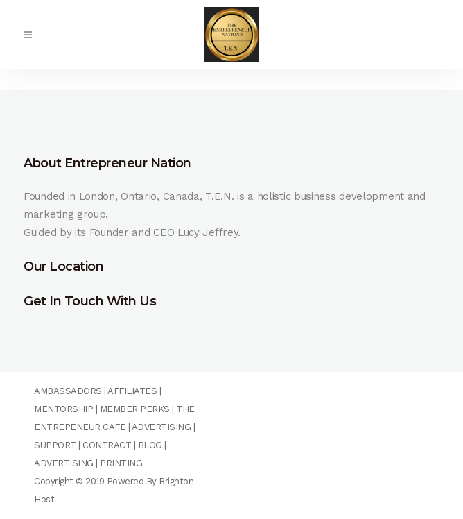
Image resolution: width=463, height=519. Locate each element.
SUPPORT (55, 445)
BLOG (150, 445)
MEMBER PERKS (135, 409)
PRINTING (121, 463)
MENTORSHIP (63, 409)
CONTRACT (106, 445)
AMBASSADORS (68, 391)
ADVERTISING (161, 427)
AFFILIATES (132, 391)
